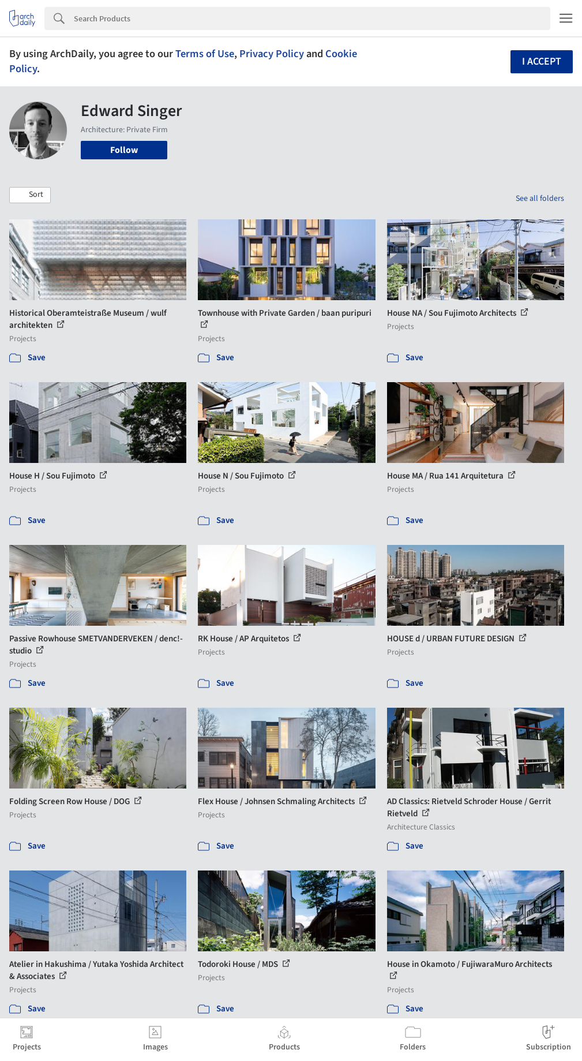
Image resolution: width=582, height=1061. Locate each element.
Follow (124, 150)
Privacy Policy (271, 53)
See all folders (540, 199)
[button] (30, 195)
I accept (541, 61)
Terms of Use (204, 53)
